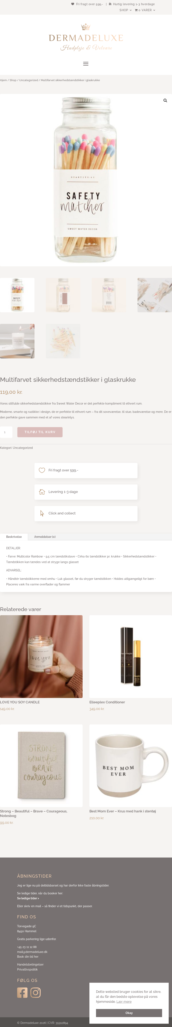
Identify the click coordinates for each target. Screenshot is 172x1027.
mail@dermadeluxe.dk (32, 952)
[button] (165, 100)
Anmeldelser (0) (45, 536)
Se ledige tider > (28, 898)
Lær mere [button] (124, 1002)
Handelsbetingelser (30, 964)
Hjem (3, 80)
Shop (124, 10)
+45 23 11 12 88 (27, 947)
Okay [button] (129, 1013)
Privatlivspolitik (27, 969)
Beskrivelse (14, 536)
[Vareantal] (6, 432)
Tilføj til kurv (40, 432)
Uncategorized (28, 80)
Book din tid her (27, 956)
